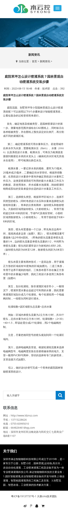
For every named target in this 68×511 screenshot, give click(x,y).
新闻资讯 (46, 61)
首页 (34, 61)
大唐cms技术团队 (46, 496)
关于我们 (10, 451)
